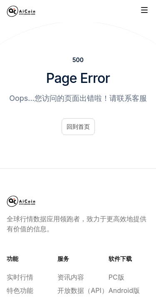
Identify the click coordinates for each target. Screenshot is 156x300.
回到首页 (78, 126)
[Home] (21, 11)
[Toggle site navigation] (144, 10)
